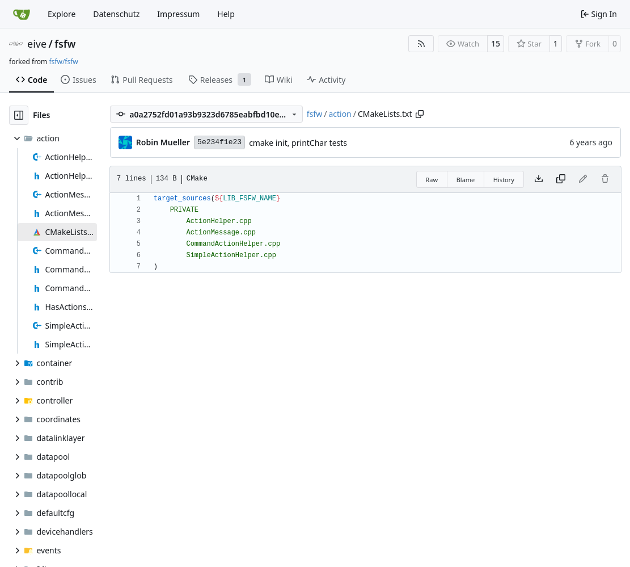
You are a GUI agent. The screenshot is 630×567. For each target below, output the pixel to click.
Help (226, 14)
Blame (465, 179)
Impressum (178, 14)
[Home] (21, 14)
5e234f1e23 (219, 142)
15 (495, 43)
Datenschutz (116, 14)
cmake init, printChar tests (298, 142)
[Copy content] (561, 179)
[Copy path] (420, 114)
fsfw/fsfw (63, 61)
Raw (432, 179)
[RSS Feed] (421, 43)
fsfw (64, 43)
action (339, 113)
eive (36, 43)
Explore (61, 14)
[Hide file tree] (18, 115)
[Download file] (539, 179)
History (503, 179)
